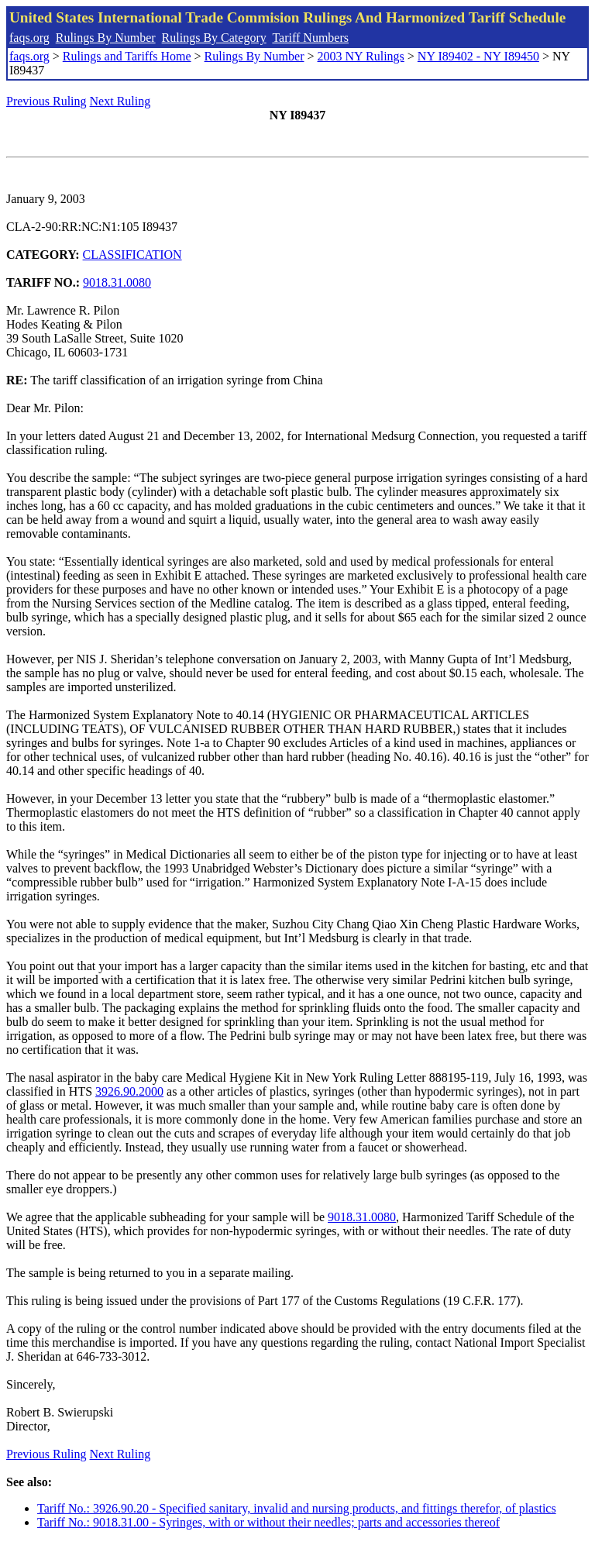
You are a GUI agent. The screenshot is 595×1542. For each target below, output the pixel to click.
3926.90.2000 (129, 1091)
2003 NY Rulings (361, 56)
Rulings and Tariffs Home (127, 56)
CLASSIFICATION (132, 254)
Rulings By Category (214, 37)
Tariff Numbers (310, 37)
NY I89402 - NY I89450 (478, 56)
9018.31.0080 (117, 282)
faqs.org (29, 37)
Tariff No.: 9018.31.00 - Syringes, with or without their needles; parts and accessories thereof (268, 1522)
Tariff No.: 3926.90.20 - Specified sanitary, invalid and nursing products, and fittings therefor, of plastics (296, 1508)
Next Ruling (120, 101)
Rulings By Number (106, 37)
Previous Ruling (46, 101)
